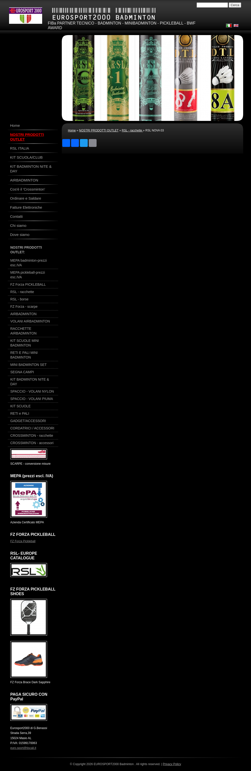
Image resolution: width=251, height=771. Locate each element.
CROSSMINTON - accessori (31, 443)
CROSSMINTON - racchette (31, 435)
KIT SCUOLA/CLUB (26, 157)
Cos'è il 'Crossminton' (27, 189)
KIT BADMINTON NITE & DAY (30, 168)
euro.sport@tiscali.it (23, 748)
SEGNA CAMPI (22, 372)
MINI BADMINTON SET (28, 365)
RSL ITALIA (19, 148)
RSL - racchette (132, 130)
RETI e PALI (19, 413)
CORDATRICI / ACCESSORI (32, 428)
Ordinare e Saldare (25, 198)
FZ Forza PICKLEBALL (28, 284)
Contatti (16, 216)
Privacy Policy (172, 764)
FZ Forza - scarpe (24, 306)
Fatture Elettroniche (26, 207)
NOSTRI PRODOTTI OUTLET (98, 130)
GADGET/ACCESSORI (28, 421)
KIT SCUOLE (20, 406)
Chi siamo (18, 225)
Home (72, 130)
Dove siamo (19, 234)
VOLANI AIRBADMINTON (30, 321)
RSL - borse (19, 299)
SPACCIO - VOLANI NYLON (32, 391)
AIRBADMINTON (24, 180)
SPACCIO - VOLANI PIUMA (31, 399)
